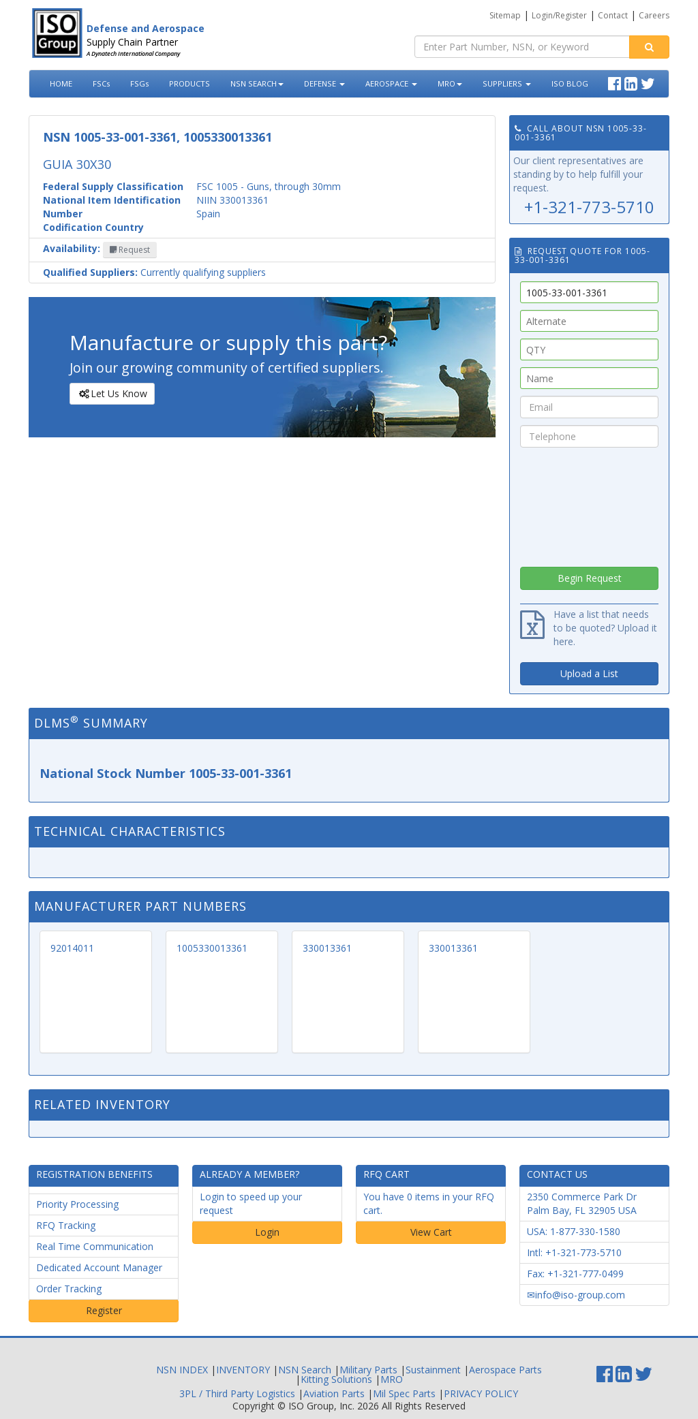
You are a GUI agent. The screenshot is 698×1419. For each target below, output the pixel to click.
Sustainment (433, 1369)
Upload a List (589, 673)
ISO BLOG (569, 83)
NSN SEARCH (257, 83)
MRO (450, 83)
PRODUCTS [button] (189, 83)
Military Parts (368, 1369)
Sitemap (505, 15)
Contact (613, 15)
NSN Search (304, 1369)
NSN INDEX (182, 1369)
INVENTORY (243, 1369)
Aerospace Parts (505, 1369)
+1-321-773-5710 (589, 207)
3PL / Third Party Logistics (237, 1393)
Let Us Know (111, 394)
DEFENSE (324, 83)
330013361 (327, 947)
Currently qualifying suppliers (154, 272)
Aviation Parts (334, 1393)
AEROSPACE (391, 83)
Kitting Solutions (336, 1379)
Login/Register (559, 15)
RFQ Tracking (65, 1225)
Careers (654, 15)
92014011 (72, 947)
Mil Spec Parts (404, 1393)
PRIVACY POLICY (481, 1393)
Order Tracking (69, 1288)
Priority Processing (77, 1204)
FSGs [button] (139, 83)
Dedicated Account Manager (99, 1267)
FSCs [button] (101, 83)
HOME (61, 83)
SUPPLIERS (507, 83)
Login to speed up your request (251, 1203)
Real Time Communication (94, 1246)
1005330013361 (212, 947)
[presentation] (590, 503)
